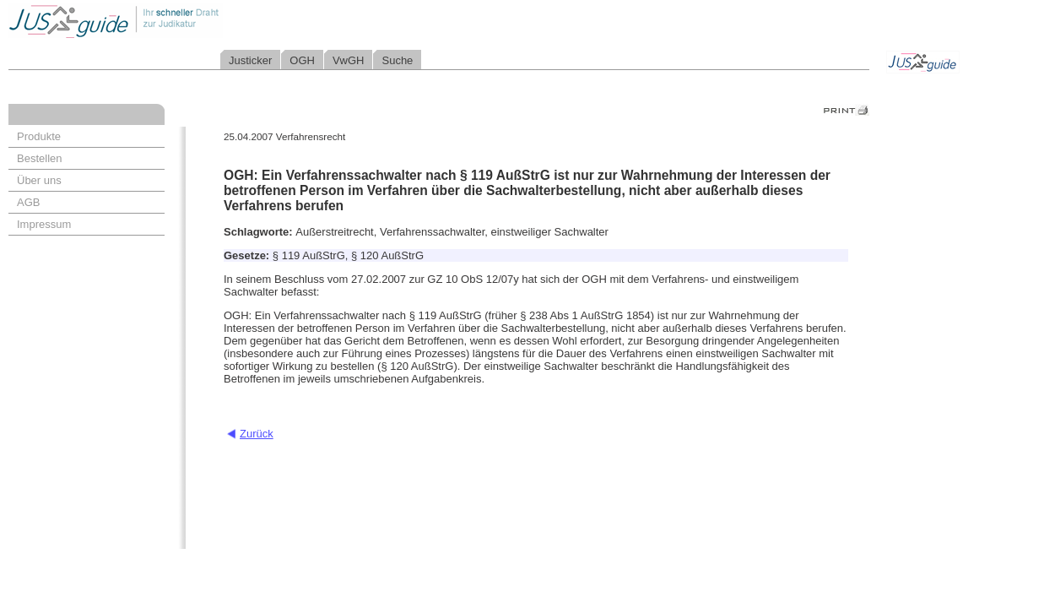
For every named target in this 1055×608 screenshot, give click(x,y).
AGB (28, 202)
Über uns (39, 180)
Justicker (250, 60)
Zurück (256, 433)
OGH (302, 60)
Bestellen (39, 158)
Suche (397, 60)
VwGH (349, 60)
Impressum (44, 224)
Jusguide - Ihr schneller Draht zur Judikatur (169, 20)
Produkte (39, 136)
